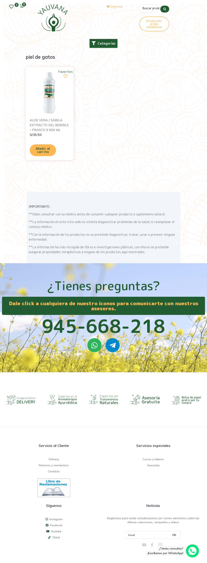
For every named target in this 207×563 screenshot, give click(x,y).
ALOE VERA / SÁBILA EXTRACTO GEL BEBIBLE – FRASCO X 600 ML (49, 125)
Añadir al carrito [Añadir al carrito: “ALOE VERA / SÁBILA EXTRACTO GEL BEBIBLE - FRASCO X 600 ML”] (43, 150)
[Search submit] (164, 7)
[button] (103, 43)
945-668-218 (103, 326)
